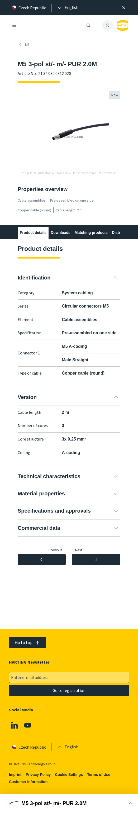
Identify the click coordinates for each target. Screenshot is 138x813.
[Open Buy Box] (69, 803)
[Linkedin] (14, 725)
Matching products (91, 232)
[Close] (123, 7)
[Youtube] (27, 725)
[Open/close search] (88, 25)
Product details (33, 232)
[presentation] (68, 7)
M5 (24, 44)
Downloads (61, 232)
